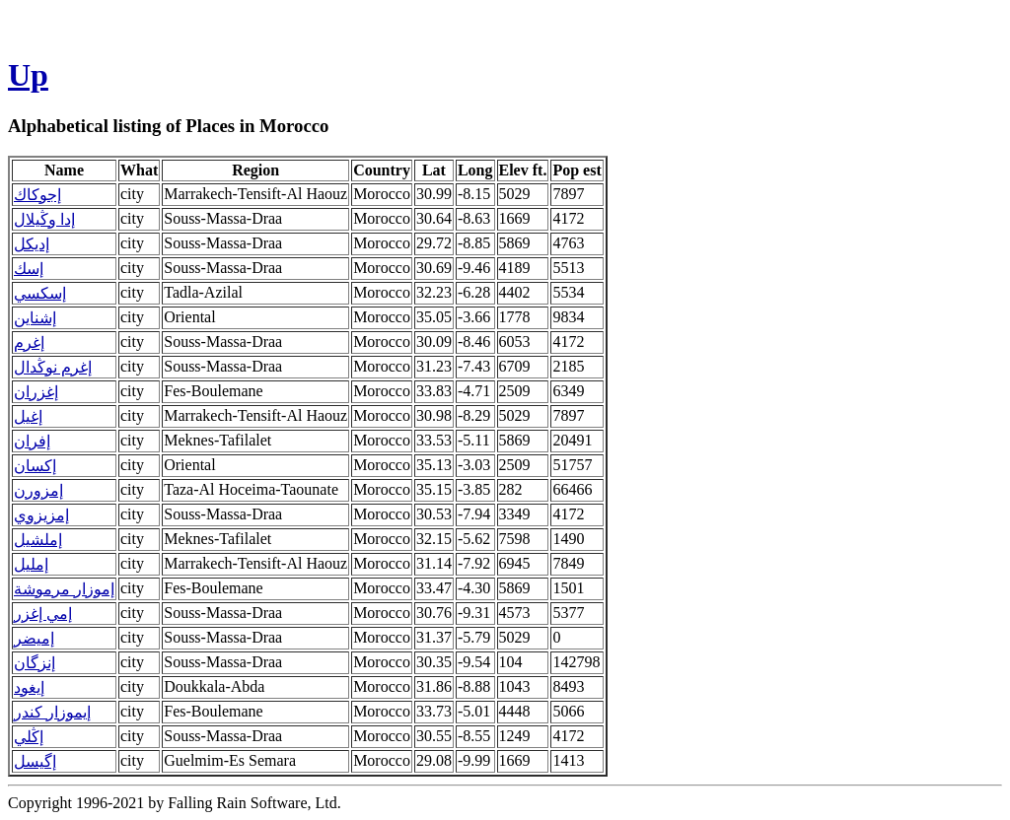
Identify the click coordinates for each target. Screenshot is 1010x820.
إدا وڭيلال (44, 219)
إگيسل (35, 761)
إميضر (34, 638)
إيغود (29, 687)
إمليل (31, 564)
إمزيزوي (41, 515)
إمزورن (38, 490)
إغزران (36, 391)
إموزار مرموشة (64, 589)
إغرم (29, 342)
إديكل (31, 244)
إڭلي (28, 736)
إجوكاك (37, 194)
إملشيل (38, 539)
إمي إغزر (43, 613)
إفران (32, 441)
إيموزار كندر (52, 712)
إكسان (35, 465)
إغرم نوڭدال (53, 367)
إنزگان (34, 662)
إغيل (28, 416)
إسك (28, 268)
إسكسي (40, 293)
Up (28, 75)
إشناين (35, 317)
